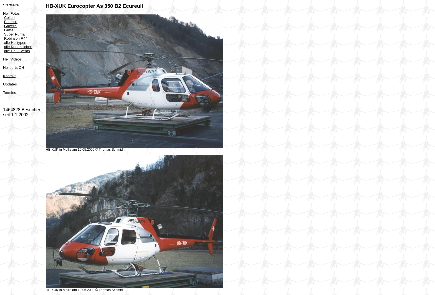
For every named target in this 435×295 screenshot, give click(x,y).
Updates (10, 84)
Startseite (11, 5)
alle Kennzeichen (18, 47)
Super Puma (14, 34)
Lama (8, 30)
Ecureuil (10, 22)
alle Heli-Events (17, 51)
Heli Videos (12, 59)
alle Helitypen (15, 43)
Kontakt (9, 76)
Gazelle (10, 26)
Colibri (9, 18)
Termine (9, 92)
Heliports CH (13, 67)
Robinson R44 (15, 38)
